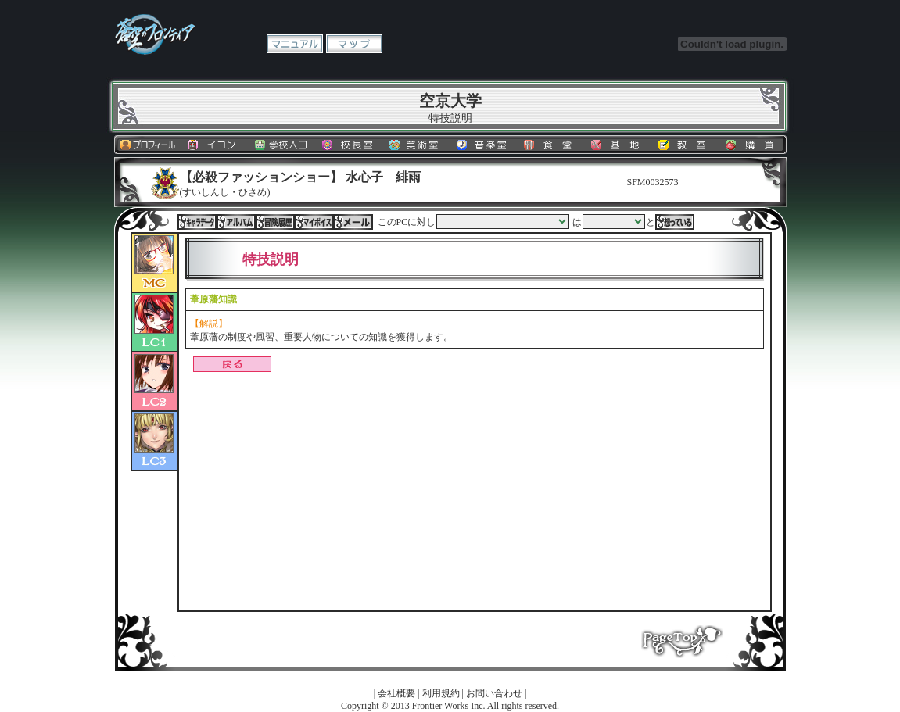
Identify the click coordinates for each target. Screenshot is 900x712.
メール (353, 222)
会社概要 (396, 693)
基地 (618, 144)
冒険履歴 (275, 222)
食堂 (551, 144)
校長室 (349, 144)
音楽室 (484, 144)
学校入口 (282, 144)
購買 (753, 144)
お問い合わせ (494, 693)
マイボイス (314, 222)
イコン (215, 144)
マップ (354, 43)
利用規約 (441, 693)
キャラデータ (197, 222)
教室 (685, 144)
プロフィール (147, 144)
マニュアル (295, 43)
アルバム (236, 222)
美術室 (416, 144)
